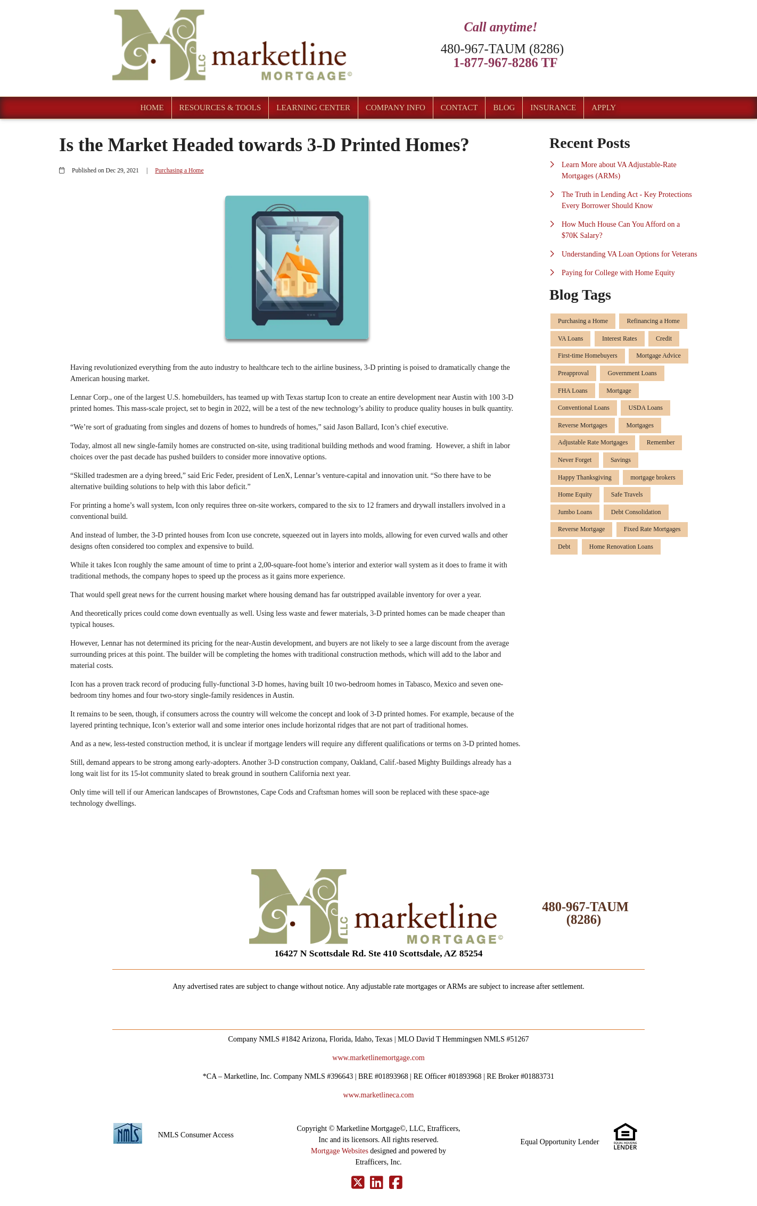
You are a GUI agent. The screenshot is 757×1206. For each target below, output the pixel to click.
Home (151, 107)
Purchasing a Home (179, 170)
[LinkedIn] (376, 1183)
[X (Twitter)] (358, 1183)
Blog (504, 107)
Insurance (553, 107)
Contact (459, 107)
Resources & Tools (220, 107)
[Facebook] (395, 1183)
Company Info (395, 107)
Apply (603, 107)
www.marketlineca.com (378, 1095)
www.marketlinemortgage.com (378, 1058)
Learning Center (313, 107)
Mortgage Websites (339, 1151)
